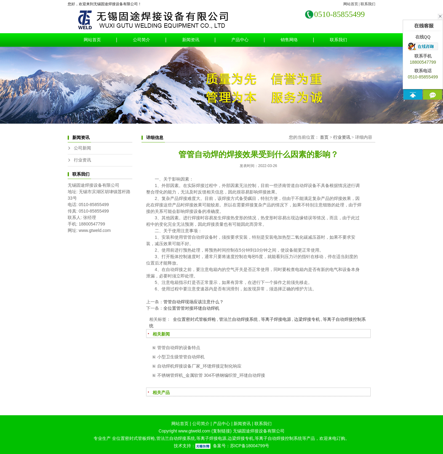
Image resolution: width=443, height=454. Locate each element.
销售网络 (289, 40)
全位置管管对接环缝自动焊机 (191, 308)
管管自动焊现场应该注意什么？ (193, 301)
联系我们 (368, 4)
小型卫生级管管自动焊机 (181, 356)
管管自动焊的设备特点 (178, 347)
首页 (324, 137)
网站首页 (350, 4)
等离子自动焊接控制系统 (278, 438)
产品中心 (240, 40)
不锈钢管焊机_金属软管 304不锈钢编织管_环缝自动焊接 (211, 375)
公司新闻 (82, 148)
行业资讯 (82, 160)
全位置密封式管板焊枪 (194, 319)
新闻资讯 (190, 40)
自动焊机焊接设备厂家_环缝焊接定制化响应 (199, 366)
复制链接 (221, 430)
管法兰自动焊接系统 (238, 319)
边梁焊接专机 (307, 319)
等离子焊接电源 (276, 319)
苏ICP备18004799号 (249, 445)
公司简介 (141, 40)
